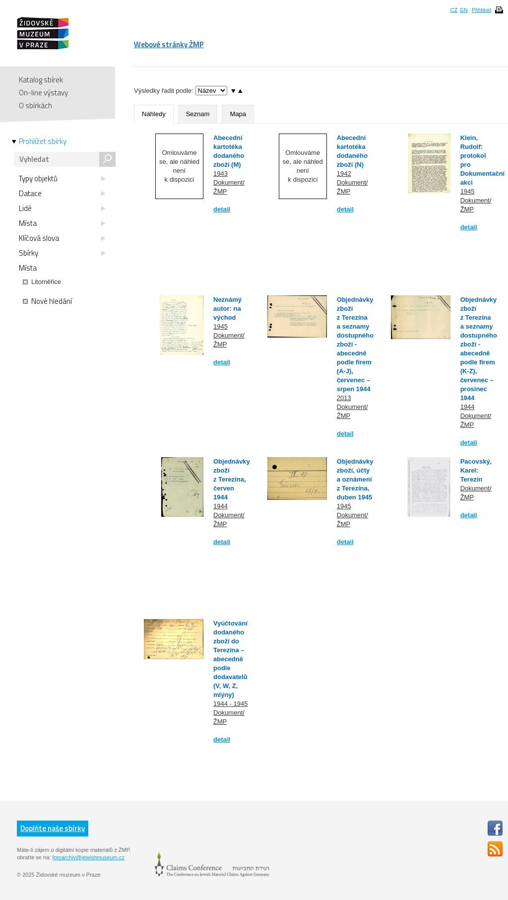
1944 (467, 407)
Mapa (238, 114)
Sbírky (62, 253)
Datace (62, 193)
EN (463, 10)
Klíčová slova (62, 238)
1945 (467, 191)
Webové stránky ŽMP (169, 44)
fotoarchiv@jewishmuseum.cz (88, 857)
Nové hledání (47, 301)
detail (221, 209)
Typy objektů (62, 178)
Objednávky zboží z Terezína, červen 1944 (231, 479)
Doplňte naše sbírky (52, 828)
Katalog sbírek (41, 79)
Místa (62, 223)
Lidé (62, 208)
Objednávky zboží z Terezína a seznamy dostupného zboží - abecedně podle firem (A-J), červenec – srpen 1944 (355, 344)
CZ (454, 10)
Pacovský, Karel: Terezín (476, 470)
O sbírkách (35, 105)
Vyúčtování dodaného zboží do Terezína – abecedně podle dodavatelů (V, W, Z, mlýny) (230, 659)
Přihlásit (481, 10)
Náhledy (154, 114)
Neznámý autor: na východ (227, 308)
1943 (220, 173)
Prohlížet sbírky (42, 141)
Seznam (198, 114)
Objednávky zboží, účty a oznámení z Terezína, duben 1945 (355, 479)
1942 (344, 173)
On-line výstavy (43, 92)
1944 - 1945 (230, 703)
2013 (344, 398)
